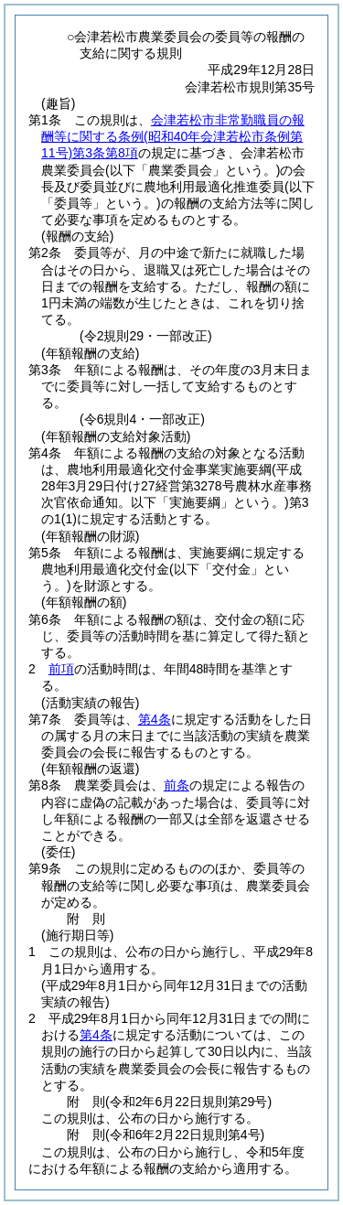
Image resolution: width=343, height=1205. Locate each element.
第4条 (154, 719)
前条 (176, 785)
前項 (61, 669)
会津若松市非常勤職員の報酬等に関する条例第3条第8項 (173, 136)
